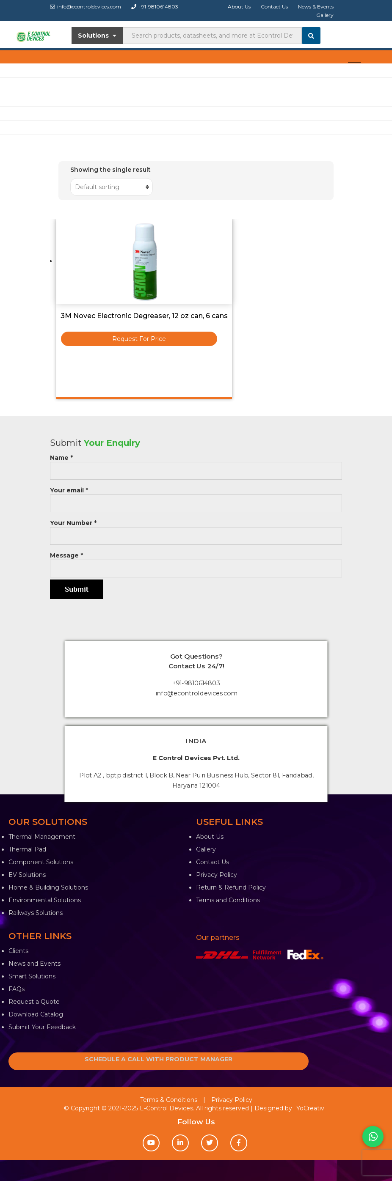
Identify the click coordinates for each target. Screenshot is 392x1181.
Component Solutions (40, 862)
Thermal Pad (27, 849)
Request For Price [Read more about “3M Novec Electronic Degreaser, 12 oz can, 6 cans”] (139, 339)
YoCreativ (310, 1108)
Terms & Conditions (168, 1100)
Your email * (196, 496)
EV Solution (17, 99)
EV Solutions (27, 875)
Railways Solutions (35, 913)
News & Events (316, 6)
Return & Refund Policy (231, 887)
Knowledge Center (28, 113)
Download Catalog (35, 1014)
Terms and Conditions (228, 900)
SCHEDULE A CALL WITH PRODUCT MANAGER (158, 1059)
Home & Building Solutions (48, 887)
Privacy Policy (216, 875)
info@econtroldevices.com (85, 6)
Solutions (97, 35)
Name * (196, 464)
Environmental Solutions (44, 900)
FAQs (16, 989)
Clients (18, 951)
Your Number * (196, 529)
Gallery (325, 15)
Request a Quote (34, 1001)
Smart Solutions (31, 976)
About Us (239, 6)
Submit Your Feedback (42, 1027)
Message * (196, 562)
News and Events (34, 963)
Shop (8, 70)
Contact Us (274, 6)
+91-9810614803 (154, 6)
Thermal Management (41, 836)
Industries (15, 84)
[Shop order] (111, 187)
